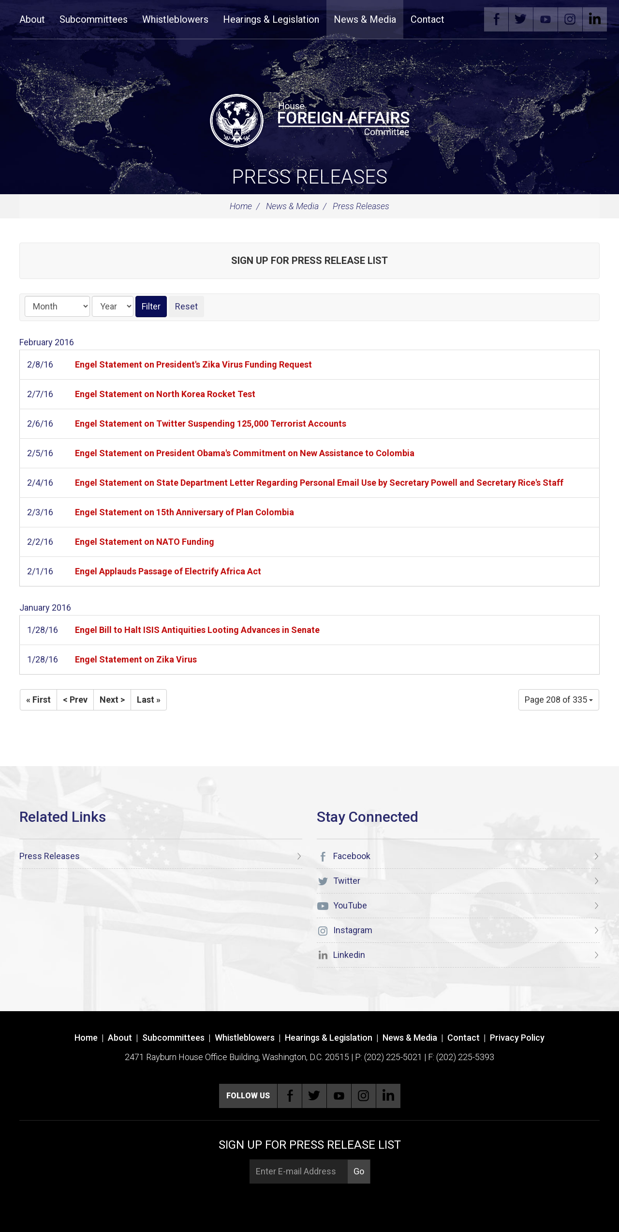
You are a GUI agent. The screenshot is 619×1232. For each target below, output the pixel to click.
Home (241, 206)
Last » (149, 699)
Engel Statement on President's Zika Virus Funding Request (193, 364)
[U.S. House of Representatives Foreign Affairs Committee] (309, 119)
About (32, 19)
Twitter (521, 19)
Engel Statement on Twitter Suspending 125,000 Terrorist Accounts (210, 423)
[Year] (112, 306)
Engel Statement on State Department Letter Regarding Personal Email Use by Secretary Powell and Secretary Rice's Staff (319, 482)
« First (38, 699)
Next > (112, 699)
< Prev (75, 699)
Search (466, 19)
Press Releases (309, 177)
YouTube (545, 19)
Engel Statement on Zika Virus (136, 659)
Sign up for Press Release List (309, 260)
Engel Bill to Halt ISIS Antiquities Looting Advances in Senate (197, 630)
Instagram (570, 19)
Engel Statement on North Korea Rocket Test (165, 394)
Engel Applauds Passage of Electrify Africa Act (168, 571)
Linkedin (595, 19)
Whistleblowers (175, 19)
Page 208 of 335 (559, 699)
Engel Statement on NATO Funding (144, 542)
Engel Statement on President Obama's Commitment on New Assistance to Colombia (244, 453)
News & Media (365, 19)
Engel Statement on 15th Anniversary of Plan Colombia (184, 512)
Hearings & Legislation (271, 19)
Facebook (496, 19)
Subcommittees (93, 19)
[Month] (57, 306)
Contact (427, 19)
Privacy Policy (517, 1037)
